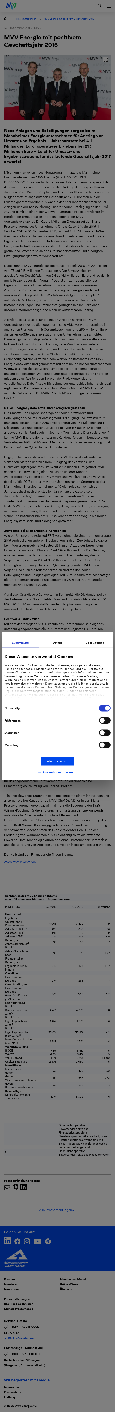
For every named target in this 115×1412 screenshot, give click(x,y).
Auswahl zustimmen (57, 772)
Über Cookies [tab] (95, 642)
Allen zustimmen (57, 761)
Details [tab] (57, 642)
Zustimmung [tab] (20, 642)
